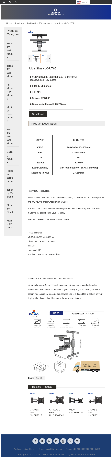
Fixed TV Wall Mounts (10, 50)
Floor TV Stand (10, 208)
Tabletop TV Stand (10, 193)
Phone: (69, 451)
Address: (18, 451)
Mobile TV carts (9, 224)
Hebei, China (28, 451)
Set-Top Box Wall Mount (10, 136)
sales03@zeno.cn (54, 451)
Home (9, 23)
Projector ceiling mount (10, 176)
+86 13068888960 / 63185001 (86, 451)
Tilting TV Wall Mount (10, 71)
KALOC (39, 378)
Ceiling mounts (10, 157)
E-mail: (42, 451)
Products (19, 23)
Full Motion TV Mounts (38, 23)
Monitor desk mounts (10, 114)
